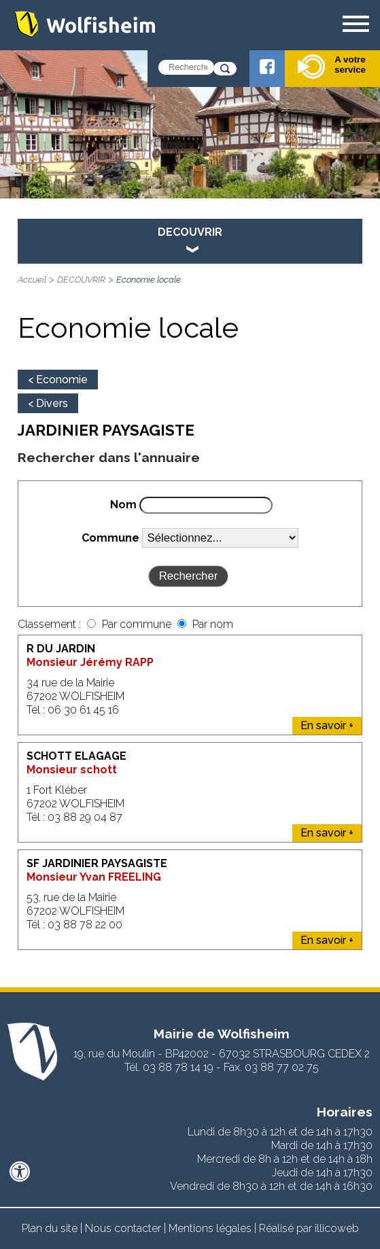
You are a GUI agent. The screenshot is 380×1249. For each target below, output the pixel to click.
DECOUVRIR (81, 280)
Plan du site (49, 1228)
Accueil (32, 280)
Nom (123, 504)
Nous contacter (123, 1228)
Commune (110, 537)
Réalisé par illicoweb (309, 1228)
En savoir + (326, 725)
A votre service (332, 66)
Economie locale (148, 280)
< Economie (58, 379)
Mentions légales (210, 1228)
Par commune (138, 624)
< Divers (48, 403)
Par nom (212, 624)
